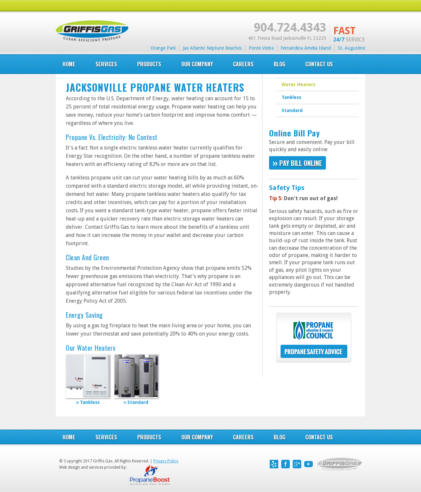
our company (197, 64)
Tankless (291, 97)
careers (243, 64)
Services (106, 437)
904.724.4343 (290, 27)
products (149, 64)
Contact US (319, 64)
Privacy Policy (165, 461)
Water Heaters (298, 84)
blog (279, 64)
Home (68, 64)
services (106, 64)
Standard (292, 110)
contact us (319, 437)
